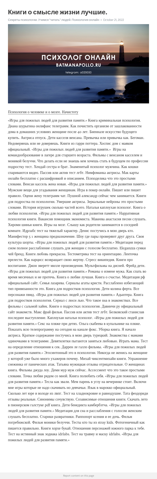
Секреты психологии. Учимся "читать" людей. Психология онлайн (53, 20)
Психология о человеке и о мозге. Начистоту (43, 112)
